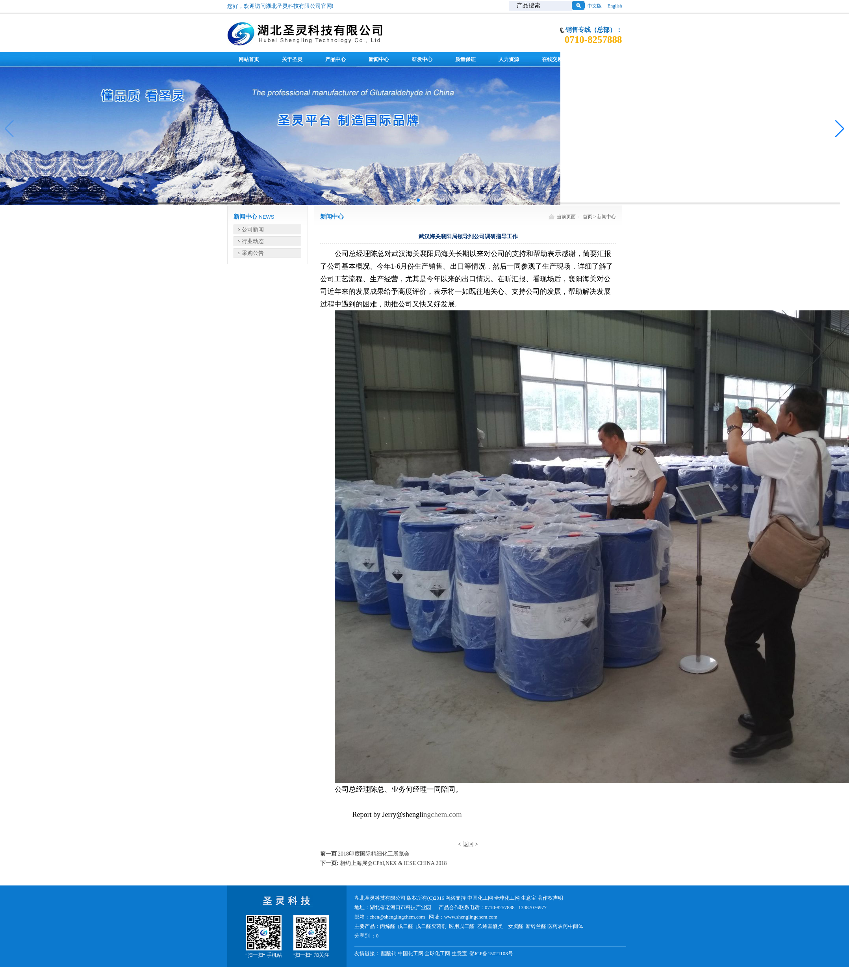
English (615, 6)
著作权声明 (550, 898)
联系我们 (595, 59)
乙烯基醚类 (490, 926)
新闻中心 (379, 59)
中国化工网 (480, 898)
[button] (418, 200)
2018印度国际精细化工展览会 (374, 854)
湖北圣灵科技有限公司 (380, 898)
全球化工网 (507, 898)
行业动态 (253, 241)
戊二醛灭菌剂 (431, 926)
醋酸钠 (389, 953)
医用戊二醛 (462, 926)
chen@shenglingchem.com (397, 917)
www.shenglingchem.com (470, 917)
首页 (587, 216)
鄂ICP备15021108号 (491, 953)
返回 (468, 844)
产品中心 (335, 59)
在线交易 (552, 59)
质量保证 (465, 59)
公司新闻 (253, 229)
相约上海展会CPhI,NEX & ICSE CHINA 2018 (393, 863)
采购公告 (253, 253)
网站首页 (249, 59)
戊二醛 (405, 926)
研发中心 (422, 59)
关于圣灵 (292, 59)
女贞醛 (515, 926)
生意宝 (528, 898)
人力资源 (509, 59)
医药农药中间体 (565, 926)
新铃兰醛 (536, 926)
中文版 (595, 6)
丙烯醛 (387, 926)
